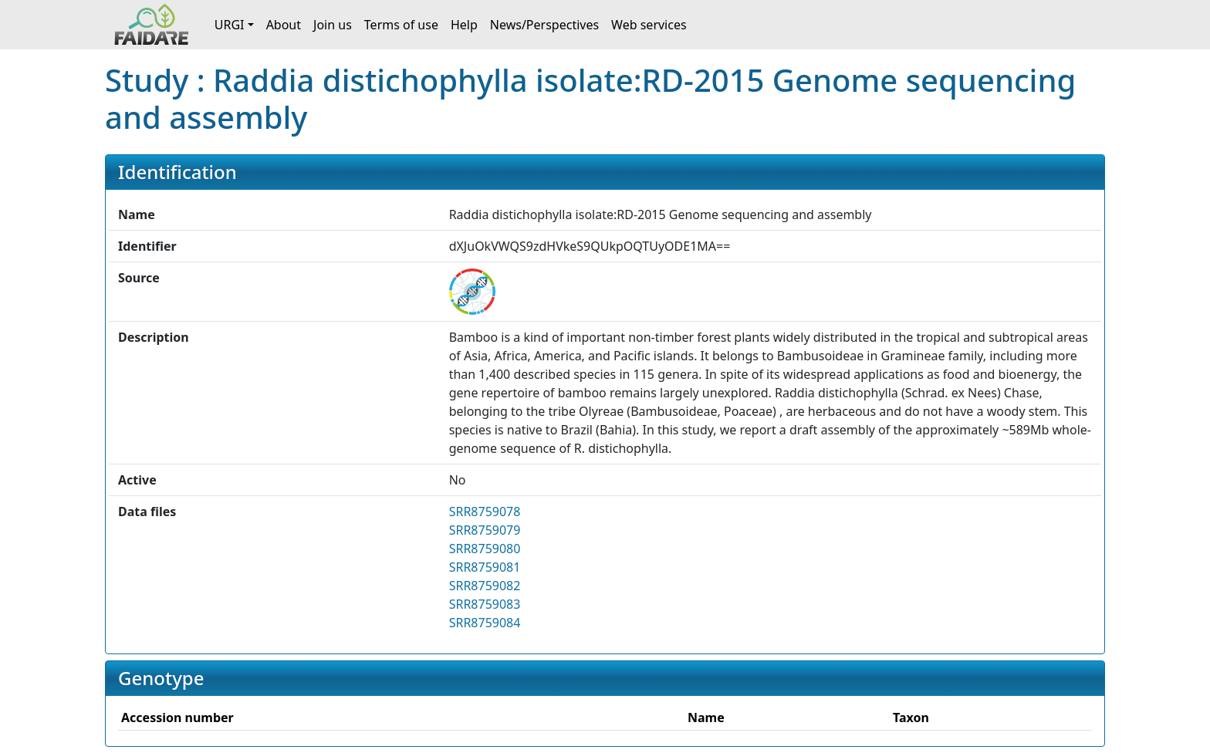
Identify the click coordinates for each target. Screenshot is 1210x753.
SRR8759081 (485, 567)
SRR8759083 (485, 604)
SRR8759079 (485, 530)
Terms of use (401, 24)
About (283, 24)
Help (464, 24)
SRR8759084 (485, 622)
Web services (649, 24)
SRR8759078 (485, 511)
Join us (332, 24)
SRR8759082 (485, 585)
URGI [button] (230, 24)
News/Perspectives (544, 24)
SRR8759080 (485, 548)
